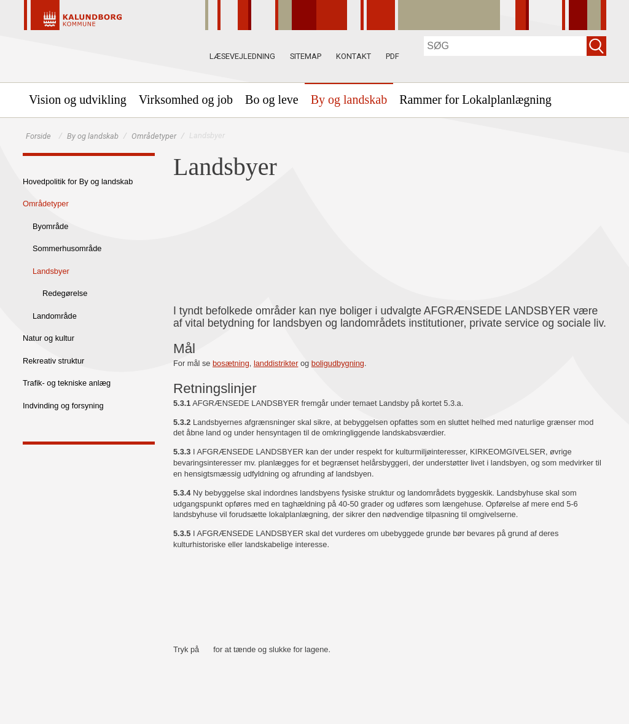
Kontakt (353, 56)
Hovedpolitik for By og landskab (78, 181)
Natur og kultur (48, 338)
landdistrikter (276, 363)
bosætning (231, 363)
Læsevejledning (242, 56)
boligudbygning (337, 363)
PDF (392, 56)
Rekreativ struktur (53, 360)
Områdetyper (153, 136)
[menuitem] (78, 99)
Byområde (50, 226)
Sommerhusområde (67, 248)
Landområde (55, 316)
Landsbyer (51, 271)
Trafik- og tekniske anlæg (67, 382)
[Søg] (505, 46)
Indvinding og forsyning (63, 405)
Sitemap (305, 56)
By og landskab (93, 136)
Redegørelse (64, 293)
